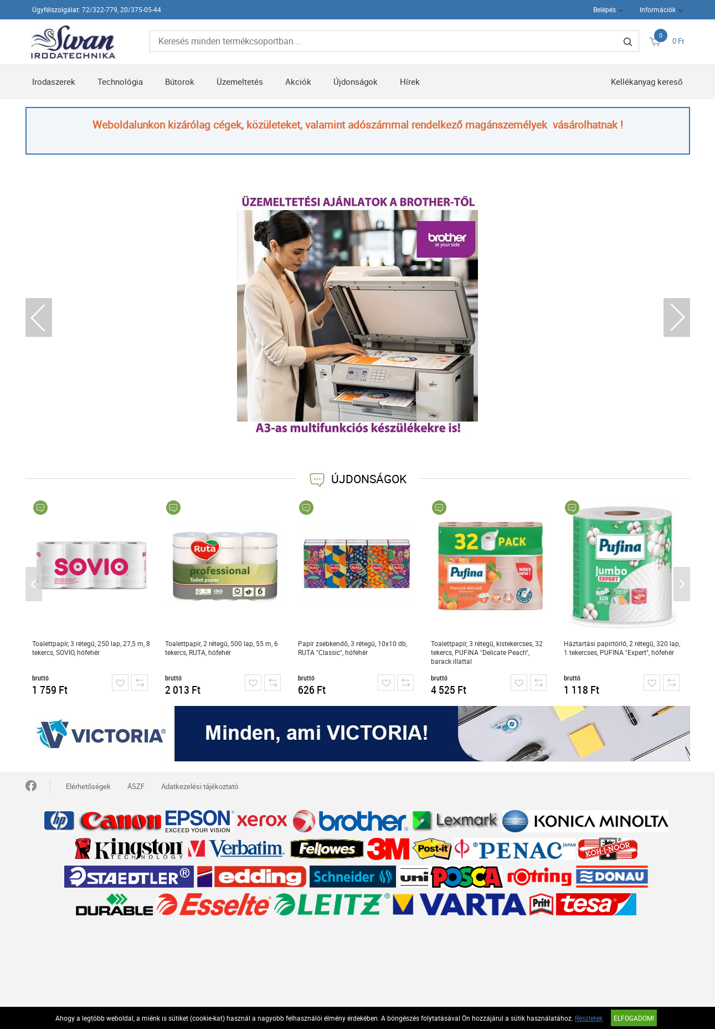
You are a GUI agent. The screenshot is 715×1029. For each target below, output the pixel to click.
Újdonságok (355, 81)
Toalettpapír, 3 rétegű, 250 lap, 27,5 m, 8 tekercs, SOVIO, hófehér (91, 648)
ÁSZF (136, 786)
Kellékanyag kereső (647, 81)
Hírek (410, 81)
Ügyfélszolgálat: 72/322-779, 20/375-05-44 (96, 9)
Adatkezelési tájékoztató (199, 786)
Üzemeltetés (240, 81)
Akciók (298, 81)
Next (676, 317)
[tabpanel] (357, 312)
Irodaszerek (53, 81)
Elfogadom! (634, 1017)
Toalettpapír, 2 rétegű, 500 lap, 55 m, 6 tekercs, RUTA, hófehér (221, 648)
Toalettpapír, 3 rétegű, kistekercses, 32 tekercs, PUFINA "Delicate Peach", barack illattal (487, 652)
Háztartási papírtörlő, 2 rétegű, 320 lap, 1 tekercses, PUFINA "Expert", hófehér (622, 648)
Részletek (589, 1017)
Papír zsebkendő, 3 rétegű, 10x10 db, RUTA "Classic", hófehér (352, 648)
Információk (658, 9)
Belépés (604, 9)
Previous (38, 317)
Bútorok (179, 81)
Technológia (120, 81)
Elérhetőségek (88, 786)
